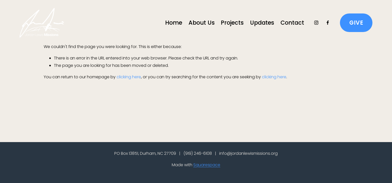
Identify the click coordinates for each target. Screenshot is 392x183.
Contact (292, 23)
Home (173, 23)
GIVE (356, 23)
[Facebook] (327, 22)
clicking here (129, 77)
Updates (262, 23)
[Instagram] (316, 22)
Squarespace (206, 165)
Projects (232, 23)
